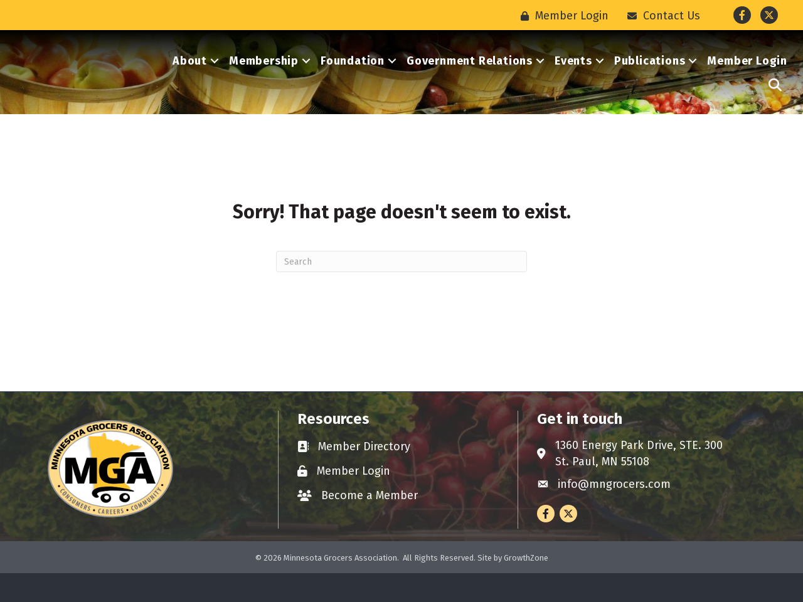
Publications (650, 75)
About (190, 75)
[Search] (401, 290)
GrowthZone (526, 586)
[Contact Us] (660, 16)
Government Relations (470, 75)
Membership (264, 75)
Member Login (747, 75)
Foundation (353, 75)
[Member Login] (561, 16)
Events (573, 75)
